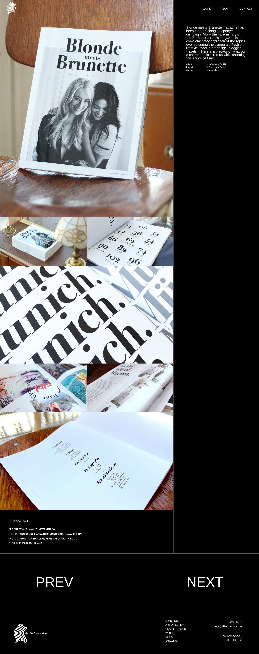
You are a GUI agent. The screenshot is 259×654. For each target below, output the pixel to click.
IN (227, 639)
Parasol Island (32, 543)
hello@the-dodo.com (228, 626)
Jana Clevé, (37, 538)
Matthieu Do (47, 529)
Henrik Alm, (52, 538)
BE (234, 639)
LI (241, 639)
